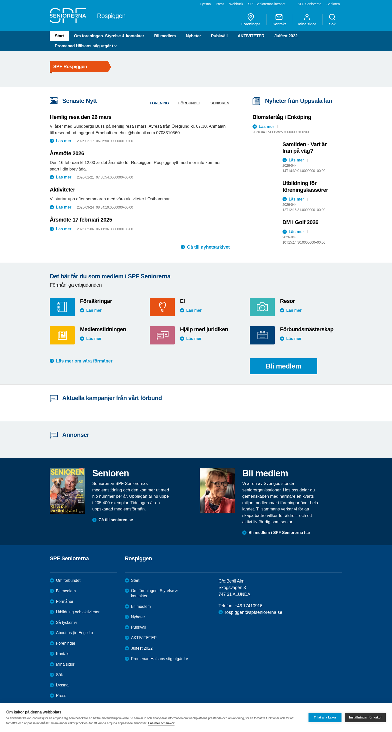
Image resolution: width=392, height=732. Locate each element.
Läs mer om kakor (161, 723)
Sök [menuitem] (332, 19)
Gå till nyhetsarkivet (208, 247)
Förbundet (189, 103)
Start (59, 36)
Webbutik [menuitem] (236, 4)
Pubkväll (219, 36)
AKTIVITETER (251, 36)
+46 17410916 (248, 605)
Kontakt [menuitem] (279, 19)
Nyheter (193, 36)
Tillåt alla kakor (325, 717)
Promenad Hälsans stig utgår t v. (86, 46)
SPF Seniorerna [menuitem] (310, 4)
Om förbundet (68, 580)
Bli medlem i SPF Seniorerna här (279, 532)
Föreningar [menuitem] (251, 19)
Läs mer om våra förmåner (84, 360)
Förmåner (64, 601)
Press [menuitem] (220, 4)
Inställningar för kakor (365, 717)
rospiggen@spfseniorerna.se (253, 612)
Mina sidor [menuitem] (307, 19)
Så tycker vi (66, 622)
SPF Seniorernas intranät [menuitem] (266, 4)
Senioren (219, 103)
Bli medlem (165, 36)
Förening (159, 103)
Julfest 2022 (286, 36)
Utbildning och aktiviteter (78, 612)
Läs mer (63, 141)
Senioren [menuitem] (333, 4)
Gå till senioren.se (115, 520)
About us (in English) (74, 633)
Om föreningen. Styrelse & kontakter (109, 36)
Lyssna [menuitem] (205, 4)
